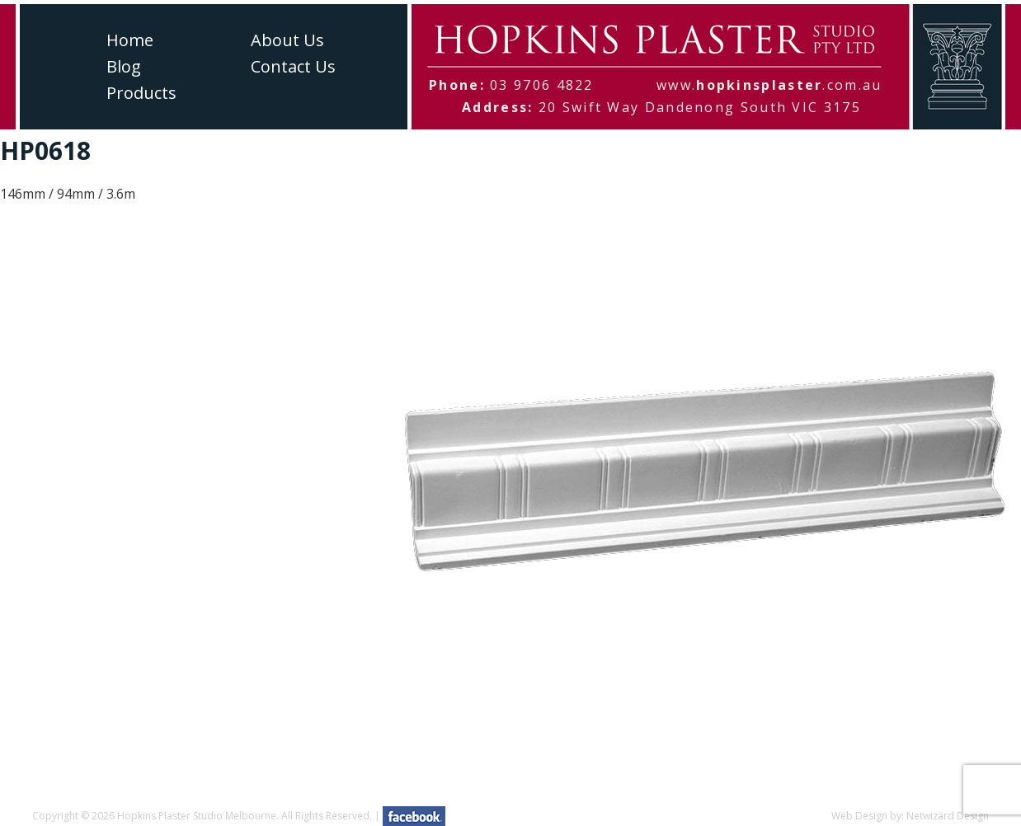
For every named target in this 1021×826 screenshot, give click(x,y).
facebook (414, 816)
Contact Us (293, 66)
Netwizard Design (947, 816)
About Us (287, 40)
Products (141, 93)
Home (129, 40)
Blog (123, 66)
